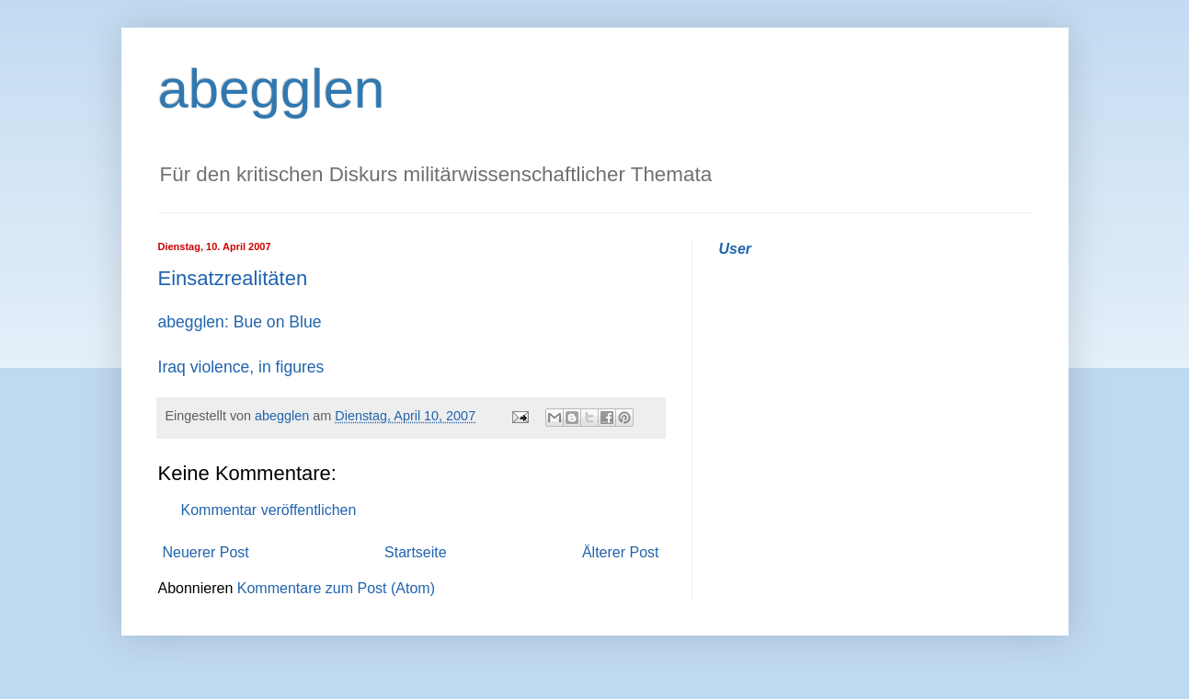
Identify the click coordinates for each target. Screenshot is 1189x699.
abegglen (271, 89)
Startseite (415, 552)
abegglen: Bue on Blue (240, 322)
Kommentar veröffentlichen (269, 510)
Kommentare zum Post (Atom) (336, 588)
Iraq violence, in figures (241, 367)
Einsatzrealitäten (233, 278)
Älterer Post (620, 552)
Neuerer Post (206, 552)
